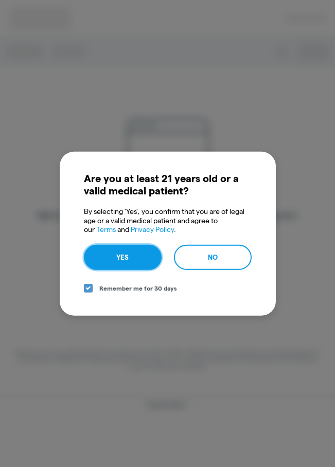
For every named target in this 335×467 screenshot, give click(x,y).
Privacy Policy (152, 229)
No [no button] (213, 256)
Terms (106, 229)
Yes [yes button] (122, 256)
